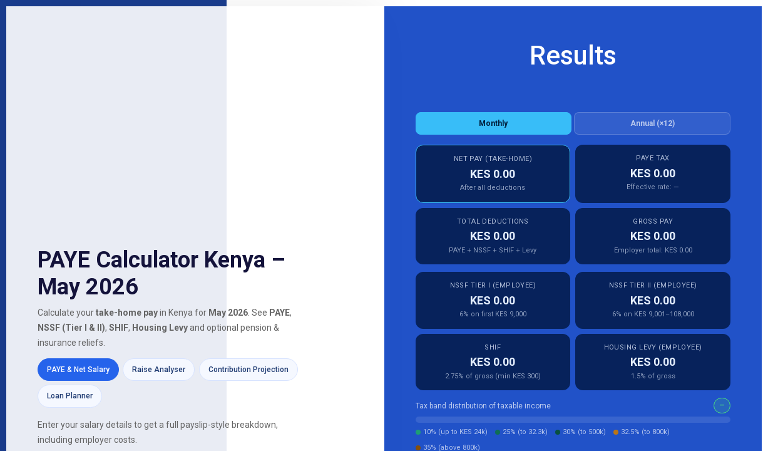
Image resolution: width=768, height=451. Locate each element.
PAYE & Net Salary (78, 369)
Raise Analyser (158, 369)
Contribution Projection (248, 369)
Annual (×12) (652, 123)
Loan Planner (70, 395)
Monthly (493, 123)
